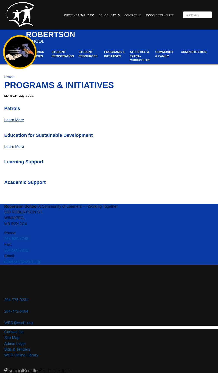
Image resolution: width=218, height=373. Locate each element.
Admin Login (15, 344)
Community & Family (164, 54)
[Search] (193, 14)
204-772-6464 (16, 311)
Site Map (11, 338)
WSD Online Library (21, 355)
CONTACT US (132, 15)
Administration (194, 52)
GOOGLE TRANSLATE (160, 15)
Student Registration (63, 54)
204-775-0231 (16, 300)
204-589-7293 (16, 250)
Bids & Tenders (17, 349)
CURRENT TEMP (79, 15)
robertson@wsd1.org (22, 262)
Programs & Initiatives (114, 54)
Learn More (14, 120)
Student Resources (88, 54)
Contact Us (13, 332)
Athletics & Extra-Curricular (139, 56)
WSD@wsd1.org (18, 323)
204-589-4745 (16, 239)
